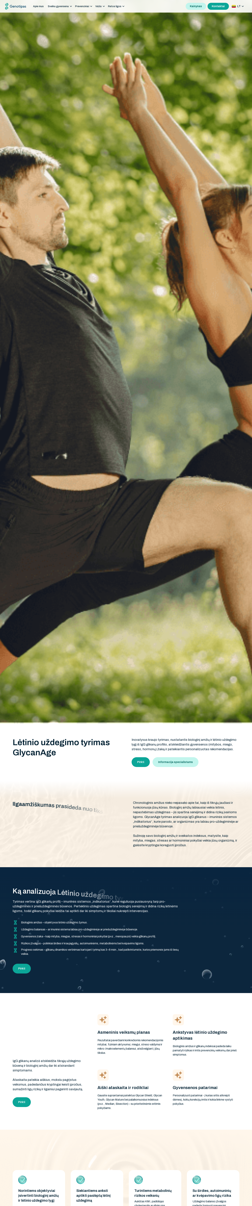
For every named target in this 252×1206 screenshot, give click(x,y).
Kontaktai (218, 6)
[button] (60, 6)
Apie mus (38, 6)
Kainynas (196, 6)
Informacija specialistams (175, 762)
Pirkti (140, 762)
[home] (15, 6)
